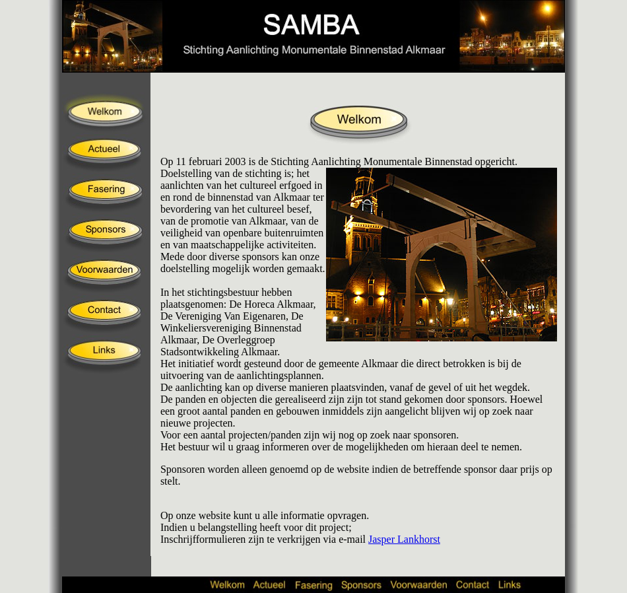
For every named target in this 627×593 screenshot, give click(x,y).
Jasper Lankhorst (404, 539)
